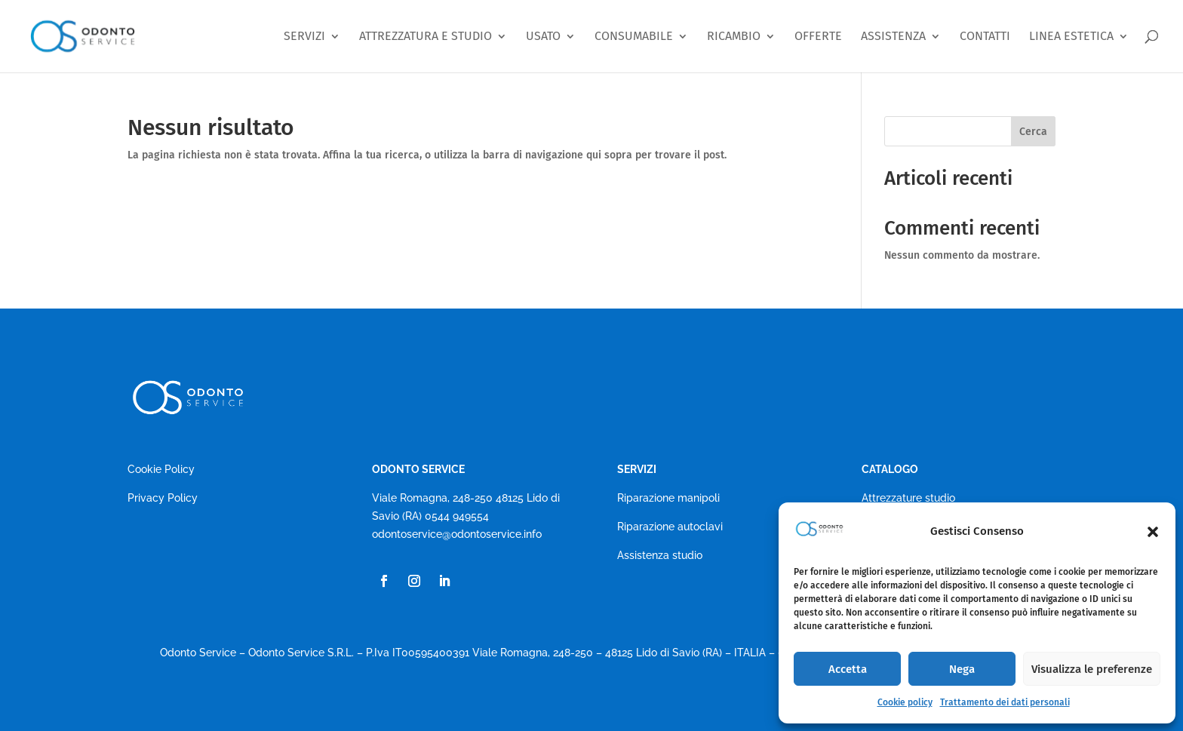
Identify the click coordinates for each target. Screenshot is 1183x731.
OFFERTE (818, 36)
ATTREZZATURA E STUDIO (425, 36)
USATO (543, 36)
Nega (962, 669)
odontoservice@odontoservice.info (457, 534)
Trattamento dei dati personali (1005, 702)
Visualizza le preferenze (1091, 669)
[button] (1152, 531)
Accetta (847, 669)
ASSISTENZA (893, 36)
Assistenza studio (659, 555)
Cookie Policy (161, 469)
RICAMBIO (733, 36)
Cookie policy (905, 702)
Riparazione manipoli (668, 498)
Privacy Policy (163, 498)
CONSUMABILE (634, 36)
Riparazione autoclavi (670, 527)
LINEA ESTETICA (1071, 36)
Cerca (1033, 131)
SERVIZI (304, 36)
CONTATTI (985, 36)
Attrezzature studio (908, 498)
